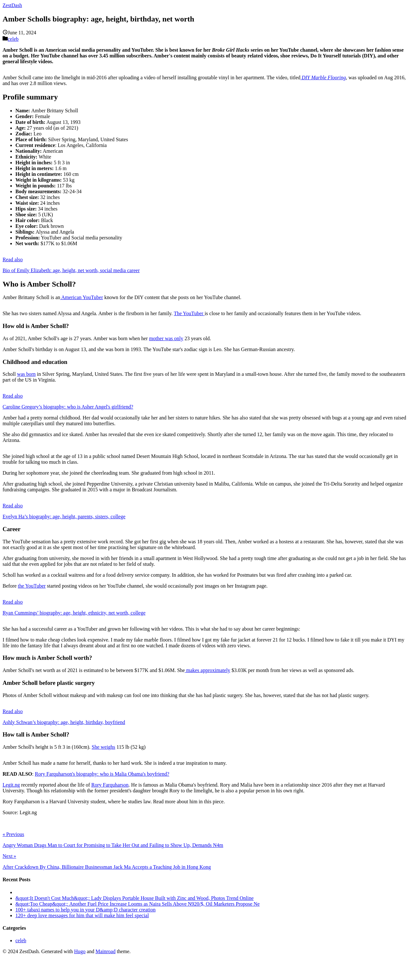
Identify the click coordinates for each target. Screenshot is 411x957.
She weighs (103, 747)
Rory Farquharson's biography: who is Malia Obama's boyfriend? (102, 774)
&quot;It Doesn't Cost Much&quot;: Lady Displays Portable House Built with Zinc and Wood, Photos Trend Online (134, 898)
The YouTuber (189, 313)
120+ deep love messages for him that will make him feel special (82, 915)
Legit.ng (11, 785)
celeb (13, 39)
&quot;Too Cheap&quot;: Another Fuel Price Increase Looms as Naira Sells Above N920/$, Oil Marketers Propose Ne (137, 904)
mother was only (166, 338)
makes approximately (207, 670)
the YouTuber (32, 586)
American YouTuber (81, 297)
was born (26, 374)
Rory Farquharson (109, 785)
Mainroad (105, 951)
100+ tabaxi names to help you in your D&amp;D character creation (85, 909)
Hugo (80, 951)
